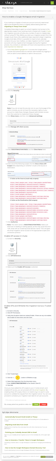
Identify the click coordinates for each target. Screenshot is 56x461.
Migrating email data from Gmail (16, 424)
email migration (40, 390)
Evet (36, 404)
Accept (43, 456)
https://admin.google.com (19, 49)
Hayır (43, 404)
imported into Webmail (15, 47)
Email (16, 10)
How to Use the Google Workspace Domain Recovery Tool (25, 448)
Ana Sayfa (4, 10)
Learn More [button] (49, 456)
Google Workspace (23, 10)
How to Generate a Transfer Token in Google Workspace (24, 440)
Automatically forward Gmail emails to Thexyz (20, 417)
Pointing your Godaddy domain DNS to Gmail (20, 432)
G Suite (48, 31)
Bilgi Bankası (11, 10)
